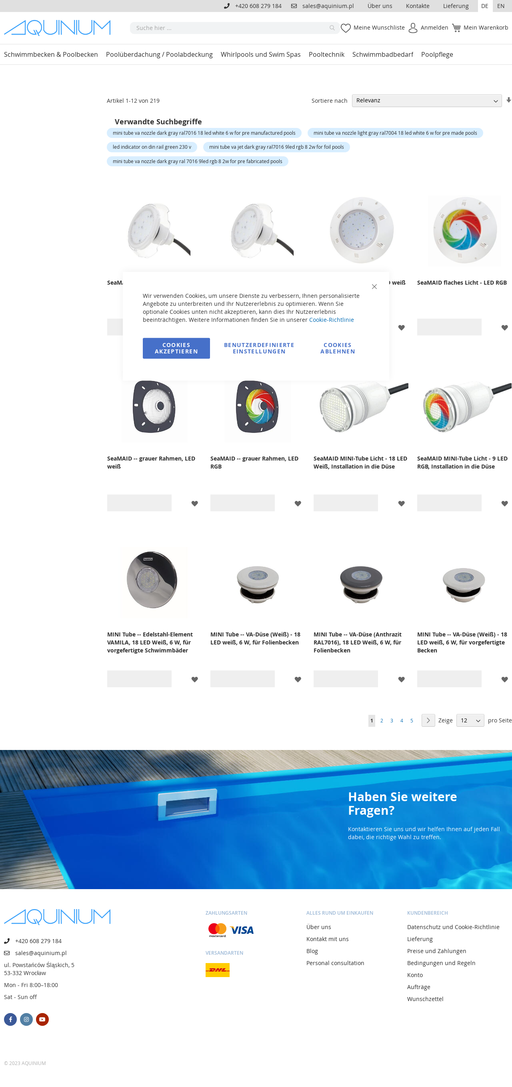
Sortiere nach (330, 100)
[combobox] (235, 28)
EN (501, 6)
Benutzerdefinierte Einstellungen (259, 348)
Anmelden (434, 27)
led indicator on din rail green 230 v (152, 147)
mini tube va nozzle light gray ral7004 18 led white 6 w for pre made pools (395, 133)
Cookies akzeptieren (176, 348)
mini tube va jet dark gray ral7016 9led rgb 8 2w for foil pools (276, 147)
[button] (485, 6)
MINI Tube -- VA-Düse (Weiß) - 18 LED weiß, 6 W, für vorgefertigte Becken (462, 642)
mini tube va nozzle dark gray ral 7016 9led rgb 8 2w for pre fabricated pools (197, 161)
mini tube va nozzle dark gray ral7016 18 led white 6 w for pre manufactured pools (204, 133)
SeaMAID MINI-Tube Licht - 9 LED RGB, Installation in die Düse (462, 462)
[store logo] (60, 28)
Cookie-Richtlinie (331, 319)
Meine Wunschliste (379, 27)
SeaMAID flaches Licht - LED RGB (462, 282)
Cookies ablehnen (337, 348)
